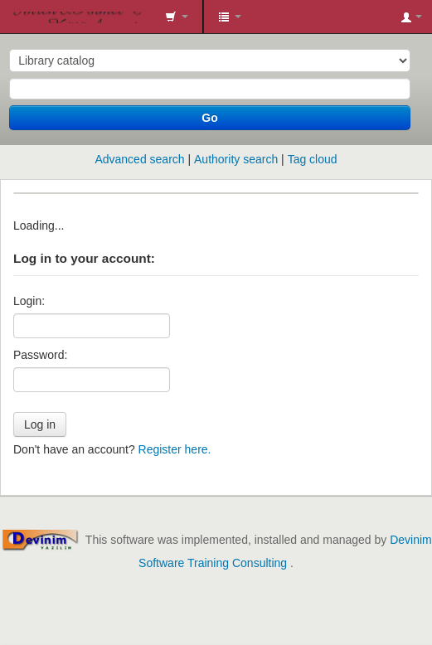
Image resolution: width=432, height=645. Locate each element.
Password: (40, 354)
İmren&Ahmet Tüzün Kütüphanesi (17, 17)
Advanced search (139, 159)
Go (209, 117)
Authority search (236, 159)
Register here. (174, 449)
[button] (177, 16)
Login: (29, 301)
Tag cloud (312, 159)
